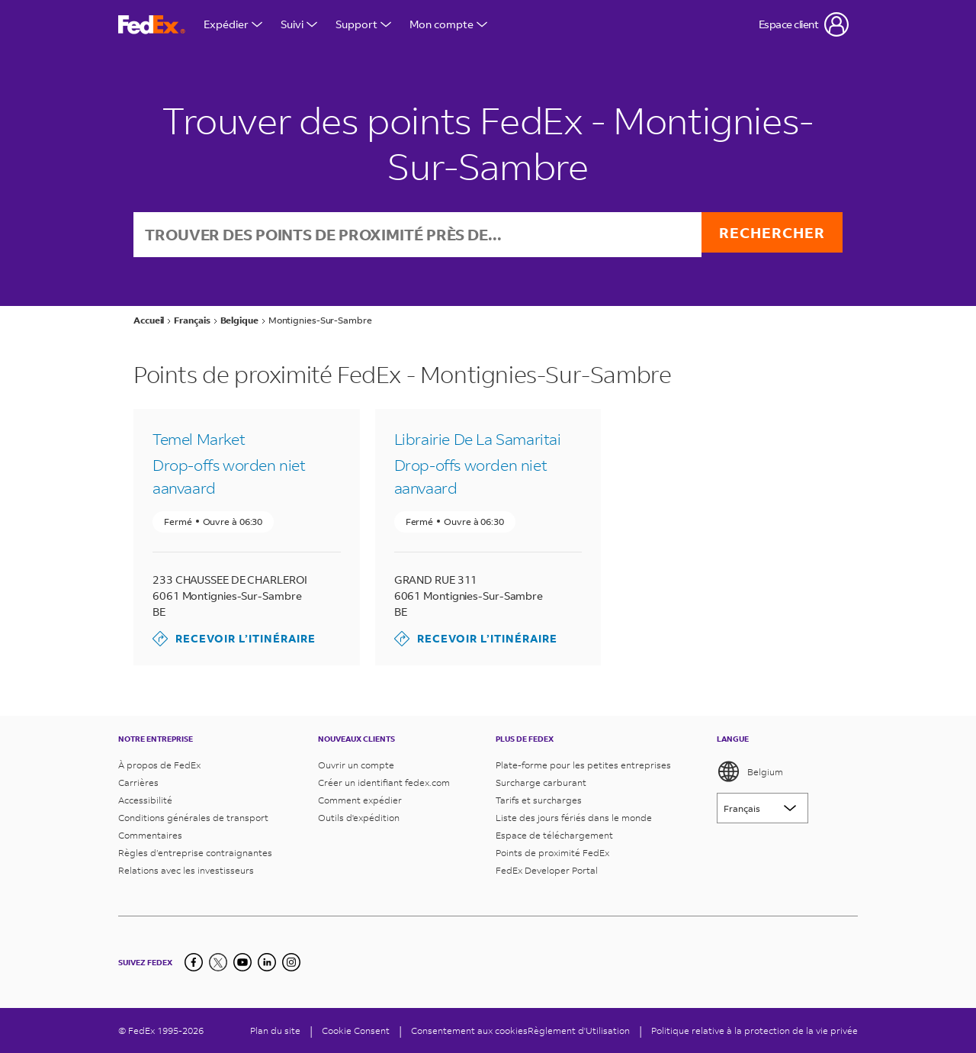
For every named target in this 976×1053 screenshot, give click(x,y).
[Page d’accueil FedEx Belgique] (151, 24)
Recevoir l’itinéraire (234, 640)
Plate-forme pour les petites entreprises (583, 765)
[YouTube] (242, 962)
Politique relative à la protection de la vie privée (754, 1030)
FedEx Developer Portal (547, 870)
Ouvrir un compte (356, 765)
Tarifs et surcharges (539, 800)
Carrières (138, 782)
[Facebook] (194, 962)
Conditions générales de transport (193, 817)
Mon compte (448, 24)
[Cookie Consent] (356, 1030)
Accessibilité (145, 800)
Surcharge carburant (541, 782)
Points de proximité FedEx (552, 852)
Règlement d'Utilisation (579, 1030)
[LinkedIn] (267, 962)
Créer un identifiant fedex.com (384, 782)
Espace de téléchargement (554, 835)
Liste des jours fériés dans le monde (574, 817)
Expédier (233, 24)
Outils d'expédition (359, 817)
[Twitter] (218, 962)
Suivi (299, 24)
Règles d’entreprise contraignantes (195, 852)
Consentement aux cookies (469, 1030)
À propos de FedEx (159, 765)
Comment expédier (360, 800)
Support (363, 24)
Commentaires (150, 835)
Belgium (750, 771)
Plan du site (275, 1030)
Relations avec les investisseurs (186, 870)
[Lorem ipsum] (762, 808)
